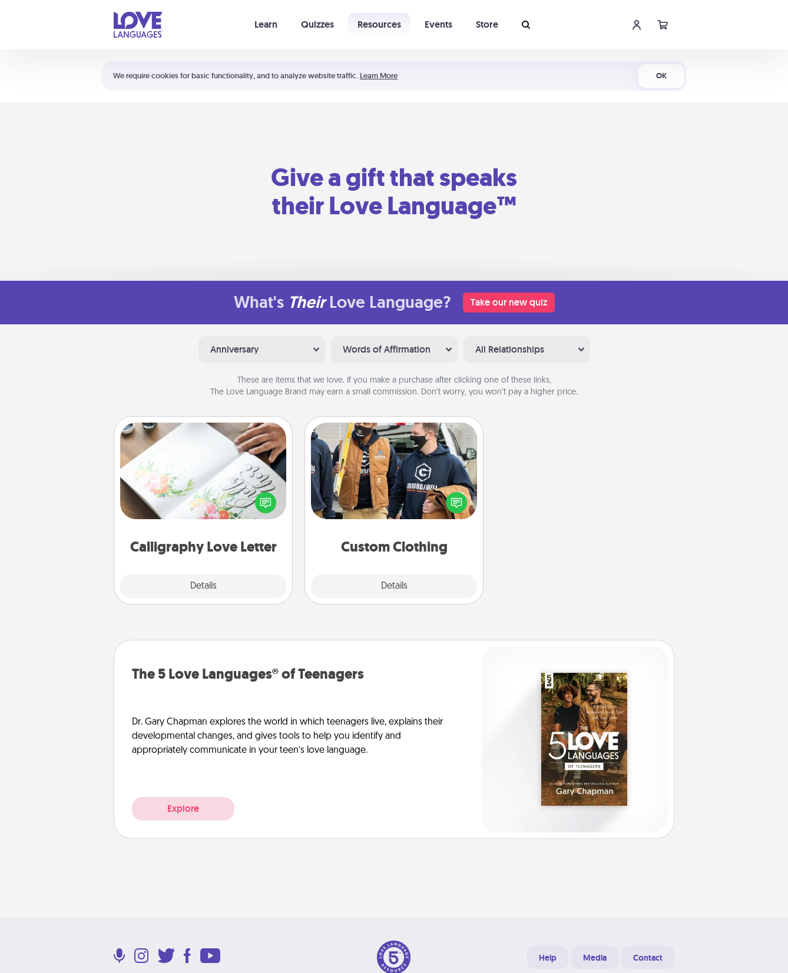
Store (487, 24)
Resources (379, 24)
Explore (183, 808)
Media (595, 957)
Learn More (379, 76)
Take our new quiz (509, 302)
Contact (648, 957)
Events (438, 24)
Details (203, 586)
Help (548, 957)
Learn (265, 24)
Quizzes (317, 24)
